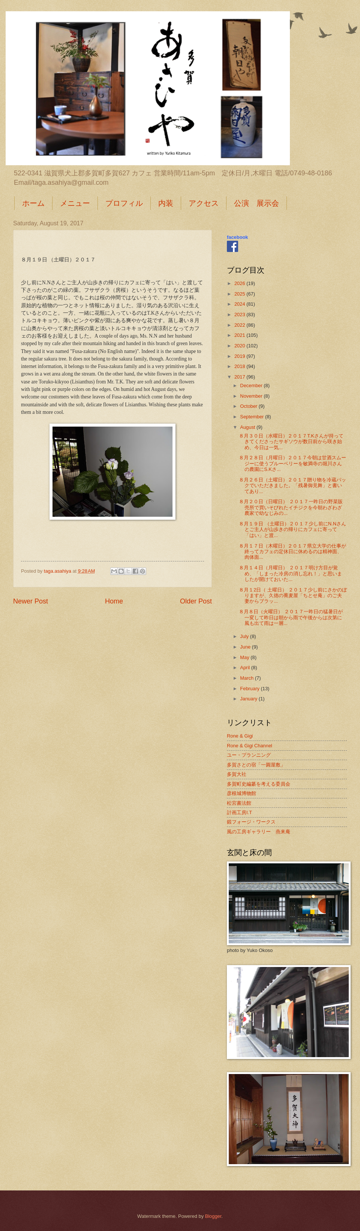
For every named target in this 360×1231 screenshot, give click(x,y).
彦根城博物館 (241, 793)
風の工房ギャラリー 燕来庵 (258, 831)
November (252, 396)
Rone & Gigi (240, 736)
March (247, 678)
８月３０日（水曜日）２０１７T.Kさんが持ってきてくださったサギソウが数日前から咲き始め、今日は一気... (291, 441)
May (245, 657)
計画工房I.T (239, 812)
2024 (240, 304)
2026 (240, 283)
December (252, 385)
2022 (240, 325)
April (245, 667)
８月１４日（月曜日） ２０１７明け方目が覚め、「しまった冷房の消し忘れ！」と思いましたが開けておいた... (290, 573)
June (246, 647)
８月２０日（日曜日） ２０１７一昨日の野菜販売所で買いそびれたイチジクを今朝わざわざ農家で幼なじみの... (291, 507)
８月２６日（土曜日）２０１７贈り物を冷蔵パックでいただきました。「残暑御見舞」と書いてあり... (292, 485)
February (250, 688)
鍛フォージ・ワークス (251, 822)
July (245, 636)
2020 (240, 345)
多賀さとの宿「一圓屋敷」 (256, 765)
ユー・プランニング (249, 755)
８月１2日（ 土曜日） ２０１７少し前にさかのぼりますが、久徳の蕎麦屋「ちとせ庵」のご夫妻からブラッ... (292, 595)
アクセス (204, 203)
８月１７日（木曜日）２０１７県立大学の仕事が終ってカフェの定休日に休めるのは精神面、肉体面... (292, 551)
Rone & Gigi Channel (249, 745)
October (249, 406)
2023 (240, 314)
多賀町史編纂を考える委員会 (258, 784)
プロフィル (124, 203)
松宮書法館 (239, 803)
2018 (240, 366)
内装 (165, 203)
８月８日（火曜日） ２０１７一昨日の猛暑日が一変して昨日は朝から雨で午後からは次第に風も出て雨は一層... (291, 617)
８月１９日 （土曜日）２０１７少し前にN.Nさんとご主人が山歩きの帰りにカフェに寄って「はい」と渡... (292, 529)
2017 (240, 377)
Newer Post (30, 601)
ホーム (33, 203)
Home (114, 601)
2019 (240, 356)
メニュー (75, 203)
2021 (240, 335)
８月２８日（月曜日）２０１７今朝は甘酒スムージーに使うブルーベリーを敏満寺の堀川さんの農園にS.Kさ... (292, 463)
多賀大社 (236, 774)
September (252, 416)
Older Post (196, 601)
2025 (240, 294)
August (248, 427)
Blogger (213, 1216)
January (249, 698)
